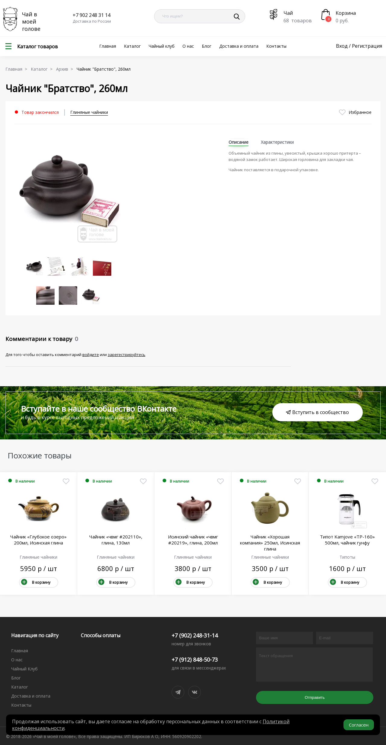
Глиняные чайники (89, 112)
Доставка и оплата (238, 46)
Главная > (17, 69)
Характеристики (277, 142)
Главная (107, 46)
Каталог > (43, 69)
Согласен (359, 725)
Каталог (132, 46)
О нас (188, 46)
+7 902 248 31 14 (91, 15)
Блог (206, 46)
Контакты (276, 46)
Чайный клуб (162, 46)
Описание (238, 142)
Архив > (65, 69)
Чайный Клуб (24, 669)
